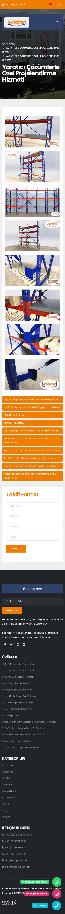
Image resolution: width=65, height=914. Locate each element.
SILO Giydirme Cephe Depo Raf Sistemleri (25, 728)
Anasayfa (8, 43)
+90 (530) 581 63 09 (13, 4)
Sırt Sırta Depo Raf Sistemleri (18, 677)
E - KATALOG (32, 588)
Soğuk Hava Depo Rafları (16, 741)
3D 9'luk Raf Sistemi (14, 423)
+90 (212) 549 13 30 (14, 854)
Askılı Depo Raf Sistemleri (16, 683)
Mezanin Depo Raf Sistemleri (18, 702)
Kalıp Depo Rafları (12, 715)
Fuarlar (6, 804)
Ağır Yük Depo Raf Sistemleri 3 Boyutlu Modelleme (31, 399)
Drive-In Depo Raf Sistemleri (17, 709)
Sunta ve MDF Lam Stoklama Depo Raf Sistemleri (29, 721)
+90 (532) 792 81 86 (14, 841)
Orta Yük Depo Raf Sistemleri (18, 670)
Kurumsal (7, 771)
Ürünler (6, 778)
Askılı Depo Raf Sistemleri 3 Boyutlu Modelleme (30, 458)
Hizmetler (7, 784)
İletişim (6, 816)
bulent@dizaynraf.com (16, 866)
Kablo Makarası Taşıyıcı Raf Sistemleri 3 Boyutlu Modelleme (30, 476)
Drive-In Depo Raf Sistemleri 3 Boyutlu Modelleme (31, 430)
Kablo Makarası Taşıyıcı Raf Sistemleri (23, 734)
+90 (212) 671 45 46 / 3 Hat (17, 834)
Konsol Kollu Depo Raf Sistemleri (20, 696)
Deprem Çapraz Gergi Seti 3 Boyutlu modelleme (31, 466)
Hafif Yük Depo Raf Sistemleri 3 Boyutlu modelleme (32, 407)
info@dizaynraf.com (15, 860)
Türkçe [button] (55, 4)
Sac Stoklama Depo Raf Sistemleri (21, 747)
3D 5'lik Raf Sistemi (14, 415)
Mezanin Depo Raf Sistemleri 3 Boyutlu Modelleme (32, 450)
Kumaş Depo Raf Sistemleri (17, 689)
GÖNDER (16, 548)
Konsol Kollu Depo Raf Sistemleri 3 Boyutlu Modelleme (27, 440)
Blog (4, 810)
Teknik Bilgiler (9, 791)
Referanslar (8, 797)
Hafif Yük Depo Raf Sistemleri (18, 664)
